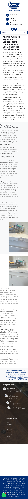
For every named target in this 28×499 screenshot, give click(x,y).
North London (11, 428)
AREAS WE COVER (12, 422)
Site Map (16, 496)
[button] (3, 495)
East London (11, 429)
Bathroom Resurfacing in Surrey (12, 478)
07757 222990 (21, 398)
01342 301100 (22, 397)
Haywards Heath (12, 431)
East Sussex (11, 430)
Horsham (11, 432)
